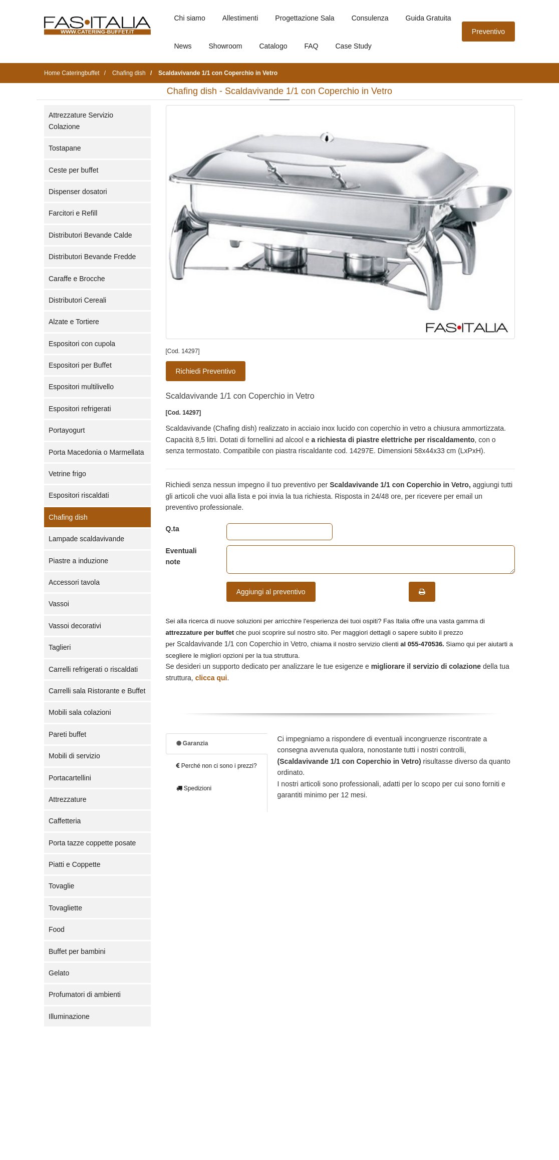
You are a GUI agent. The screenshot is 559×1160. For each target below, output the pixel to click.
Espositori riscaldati (79, 495)
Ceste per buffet (73, 170)
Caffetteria (65, 821)
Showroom (225, 46)
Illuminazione (69, 1016)
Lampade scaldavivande (86, 539)
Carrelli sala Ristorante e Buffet (97, 691)
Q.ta (172, 529)
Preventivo (488, 32)
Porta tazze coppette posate (92, 843)
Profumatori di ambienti (85, 994)
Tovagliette (65, 908)
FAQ (311, 46)
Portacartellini (70, 778)
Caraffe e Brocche (77, 279)
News (183, 46)
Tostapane (65, 148)
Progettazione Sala (304, 18)
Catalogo (273, 46)
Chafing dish (68, 517)
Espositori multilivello (81, 387)
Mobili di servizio (74, 756)
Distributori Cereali (77, 300)
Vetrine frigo (67, 474)
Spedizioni (194, 788)
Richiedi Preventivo (206, 371)
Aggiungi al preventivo (271, 592)
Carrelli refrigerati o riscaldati (93, 669)
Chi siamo (189, 18)
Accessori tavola (74, 582)
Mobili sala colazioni (80, 712)
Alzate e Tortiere (74, 322)
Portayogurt (67, 430)
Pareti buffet (67, 734)
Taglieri (60, 647)
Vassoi (59, 604)
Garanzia (192, 743)
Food (57, 929)
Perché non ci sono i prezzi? (216, 765)
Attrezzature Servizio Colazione (81, 120)
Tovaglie (61, 886)
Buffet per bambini (77, 951)
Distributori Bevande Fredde (92, 257)
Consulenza (370, 18)
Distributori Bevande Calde (90, 235)
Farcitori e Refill (73, 213)
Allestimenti (240, 18)
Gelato (59, 973)
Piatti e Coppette (75, 864)
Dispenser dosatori (78, 192)
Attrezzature (67, 799)
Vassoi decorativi (75, 626)
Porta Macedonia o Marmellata (96, 452)
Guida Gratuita (428, 18)
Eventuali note (181, 556)
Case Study (354, 46)
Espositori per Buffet (80, 365)
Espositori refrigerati (80, 409)
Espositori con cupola (82, 344)
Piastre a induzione (78, 561)
